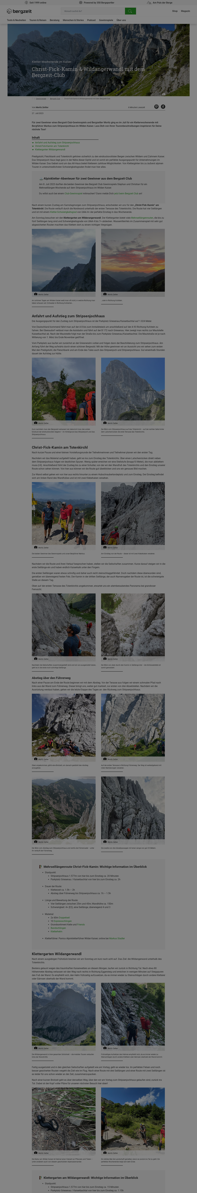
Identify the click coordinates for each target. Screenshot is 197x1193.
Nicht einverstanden (69, 211)
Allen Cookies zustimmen (127, 211)
